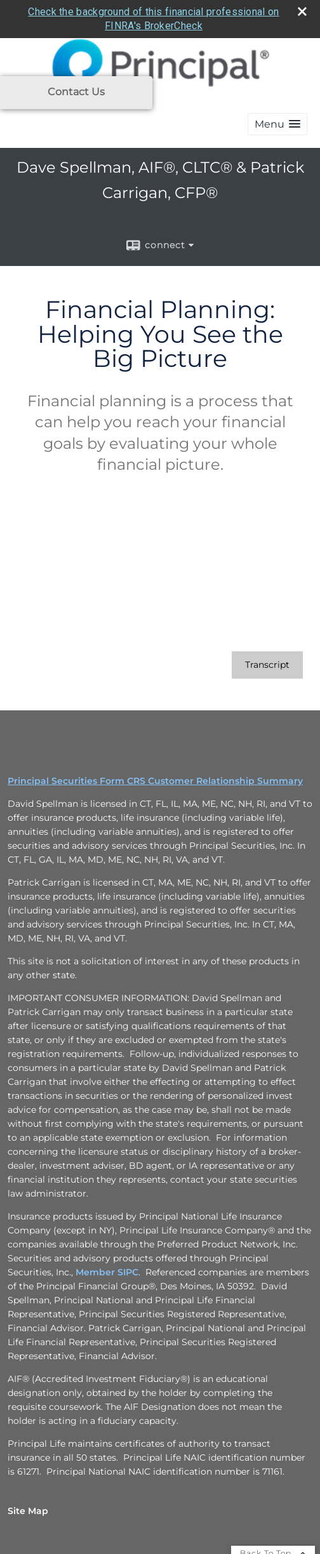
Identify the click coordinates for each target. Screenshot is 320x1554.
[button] (277, 121)
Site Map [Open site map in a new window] (28, 1507)
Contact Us (76, 92)
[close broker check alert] (302, 8)
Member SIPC (107, 1269)
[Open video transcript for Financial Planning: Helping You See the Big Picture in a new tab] (267, 661)
